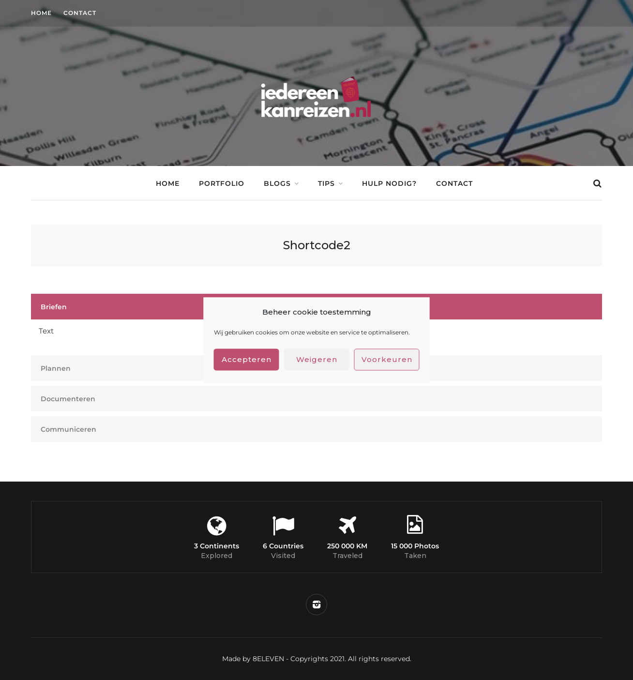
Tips (326, 183)
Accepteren (246, 359)
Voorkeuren (387, 359)
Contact (79, 12)
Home (41, 12)
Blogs (277, 183)
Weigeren (316, 359)
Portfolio (221, 183)
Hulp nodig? (389, 183)
